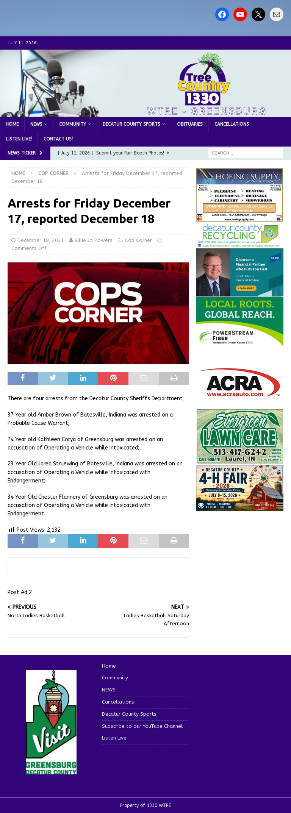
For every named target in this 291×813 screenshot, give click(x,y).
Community (72, 124)
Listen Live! (19, 139)
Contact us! (58, 139)
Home (12, 124)
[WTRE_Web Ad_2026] (239, 343)
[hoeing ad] (239, 218)
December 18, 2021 (40, 240)
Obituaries (190, 124)
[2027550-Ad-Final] (239, 292)
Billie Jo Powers (94, 240)
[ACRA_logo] (240, 393)
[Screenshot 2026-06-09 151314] (239, 243)
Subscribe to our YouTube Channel (142, 726)
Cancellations (231, 124)
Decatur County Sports (131, 124)
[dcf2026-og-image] (239, 506)
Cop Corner (138, 240)
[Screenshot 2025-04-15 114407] (239, 460)
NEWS (36, 124)
